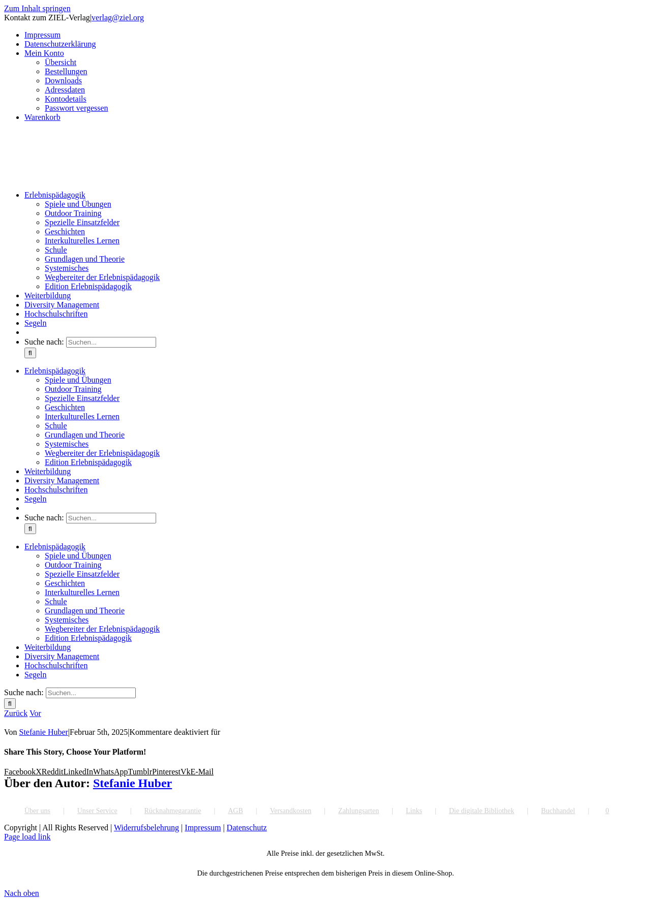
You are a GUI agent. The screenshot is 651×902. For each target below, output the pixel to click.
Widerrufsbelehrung (146, 827)
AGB (235, 811)
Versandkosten (291, 811)
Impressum (203, 827)
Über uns (37, 811)
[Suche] (30, 353)
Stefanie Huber (43, 732)
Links (414, 811)
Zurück (15, 713)
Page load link (27, 836)
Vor (35, 713)
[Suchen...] (111, 342)
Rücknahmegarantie (172, 811)
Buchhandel (558, 811)
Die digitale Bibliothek (481, 811)
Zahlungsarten (358, 811)
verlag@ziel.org (118, 17)
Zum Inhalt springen (37, 8)
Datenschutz (247, 827)
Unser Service (97, 811)
